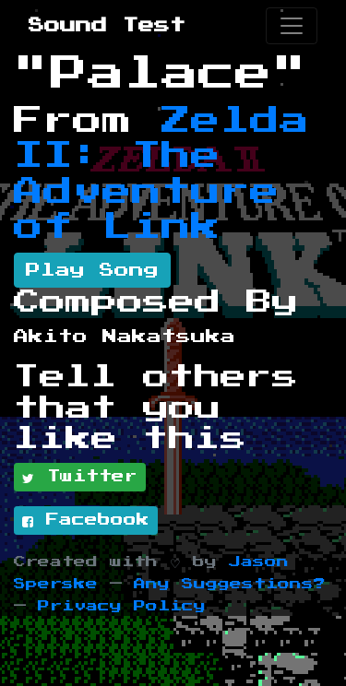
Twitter (79, 477)
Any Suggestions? (230, 584)
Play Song (92, 270)
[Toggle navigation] (291, 25)
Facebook (85, 521)
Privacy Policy (122, 606)
